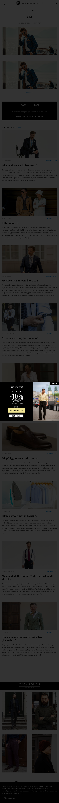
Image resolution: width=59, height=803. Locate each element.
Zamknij (54, 383)
